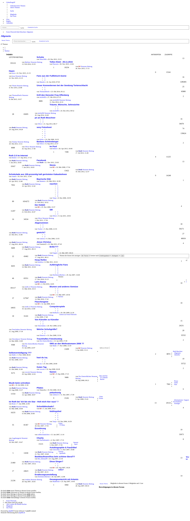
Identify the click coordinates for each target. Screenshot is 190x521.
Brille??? (54, 247)
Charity (40, 438)
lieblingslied (55, 411)
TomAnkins (42, 326)
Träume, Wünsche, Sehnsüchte (64, 104)
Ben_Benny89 (42, 459)
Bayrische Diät (44, 179)
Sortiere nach (101, 255)
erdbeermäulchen (43, 434)
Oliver (40, 124)
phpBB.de (22, 512)
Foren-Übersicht (11, 32)
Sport (76, 444)
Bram (14, 404)
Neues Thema (6, 40)
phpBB (10, 511)
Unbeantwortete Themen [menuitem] (17, 6)
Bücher (102, 379)
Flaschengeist (41, 302)
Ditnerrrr (43, 335)
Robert (55, 149)
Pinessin (55, 64)
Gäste (101, 396)
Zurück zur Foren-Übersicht (68, 314)
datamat (42, 181)
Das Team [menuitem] (13, 16)
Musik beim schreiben (19, 383)
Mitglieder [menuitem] (13, 14)
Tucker (40, 229)
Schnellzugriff (10, 2)
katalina (40, 262)
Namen (53, 372)
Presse (176, 381)
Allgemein (30, 32)
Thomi (14, 86)
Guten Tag (42, 367)
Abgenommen (41, 223)
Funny (61, 423)
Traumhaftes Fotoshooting (49, 339)
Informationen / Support (181, 400)
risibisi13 (56, 395)
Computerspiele (57, 306)
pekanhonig (55, 392)
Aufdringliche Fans (59, 265)
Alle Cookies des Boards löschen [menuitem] (16, 504)
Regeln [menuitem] (8, 21)
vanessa (42, 239)
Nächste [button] (7, 51)
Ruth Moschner (21, 32)
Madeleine (56, 481)
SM (51, 210)
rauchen (53, 184)
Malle (54, 346)
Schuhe (40, 57)
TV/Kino (62, 425)
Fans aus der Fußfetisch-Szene (51, 76)
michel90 (43, 97)
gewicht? (41, 232)
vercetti (42, 369)
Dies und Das (103, 376)
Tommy (14, 142)
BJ (79, 66)
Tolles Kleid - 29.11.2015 (61, 62)
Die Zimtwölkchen (46, 341)
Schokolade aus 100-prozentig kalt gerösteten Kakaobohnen (38, 174)
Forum (101, 398)
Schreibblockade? (45, 406)
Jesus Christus (44, 242)
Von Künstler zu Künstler (47, 319)
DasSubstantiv (44, 440)
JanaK (14, 176)
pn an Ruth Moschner (45, 118)
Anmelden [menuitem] (9, 23)
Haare (12, 71)
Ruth (80, 151)
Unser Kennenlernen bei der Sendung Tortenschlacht (62, 85)
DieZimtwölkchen (59, 275)
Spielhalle (62, 453)
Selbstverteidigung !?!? (20, 353)
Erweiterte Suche (33, 27)
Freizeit (61, 451)
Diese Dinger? (56, 461)
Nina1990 (43, 59)
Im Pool (53, 146)
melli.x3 (27, 287)
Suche (22, 27)
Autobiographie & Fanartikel (63, 447)
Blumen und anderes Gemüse (64, 286)
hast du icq (42, 357)
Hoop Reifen (41, 260)
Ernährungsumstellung (46, 474)
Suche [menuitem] (12, 11)
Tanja (54, 198)
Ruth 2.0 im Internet (18, 155)
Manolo (42, 82)
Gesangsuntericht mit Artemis (64, 479)
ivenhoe (27, 479)
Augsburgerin (16, 438)
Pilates (40, 388)
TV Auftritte (104, 377)
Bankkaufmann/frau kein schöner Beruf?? (55, 456)
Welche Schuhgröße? (47, 329)
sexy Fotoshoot (44, 127)
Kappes (55, 253)
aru (41, 364)
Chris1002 (56, 450)
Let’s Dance (40, 282)
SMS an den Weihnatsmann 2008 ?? (67, 343)
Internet (75, 442)
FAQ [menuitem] (7, 19)
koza (13, 76)
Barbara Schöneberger (47, 141)
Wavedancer (16, 339)
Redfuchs (56, 313)
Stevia (53, 165)
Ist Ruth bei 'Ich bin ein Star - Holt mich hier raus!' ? (33, 402)
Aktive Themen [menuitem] (15, 7)
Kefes (42, 139)
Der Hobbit (40, 205)
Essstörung (40, 428)
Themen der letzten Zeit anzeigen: (75, 255)
